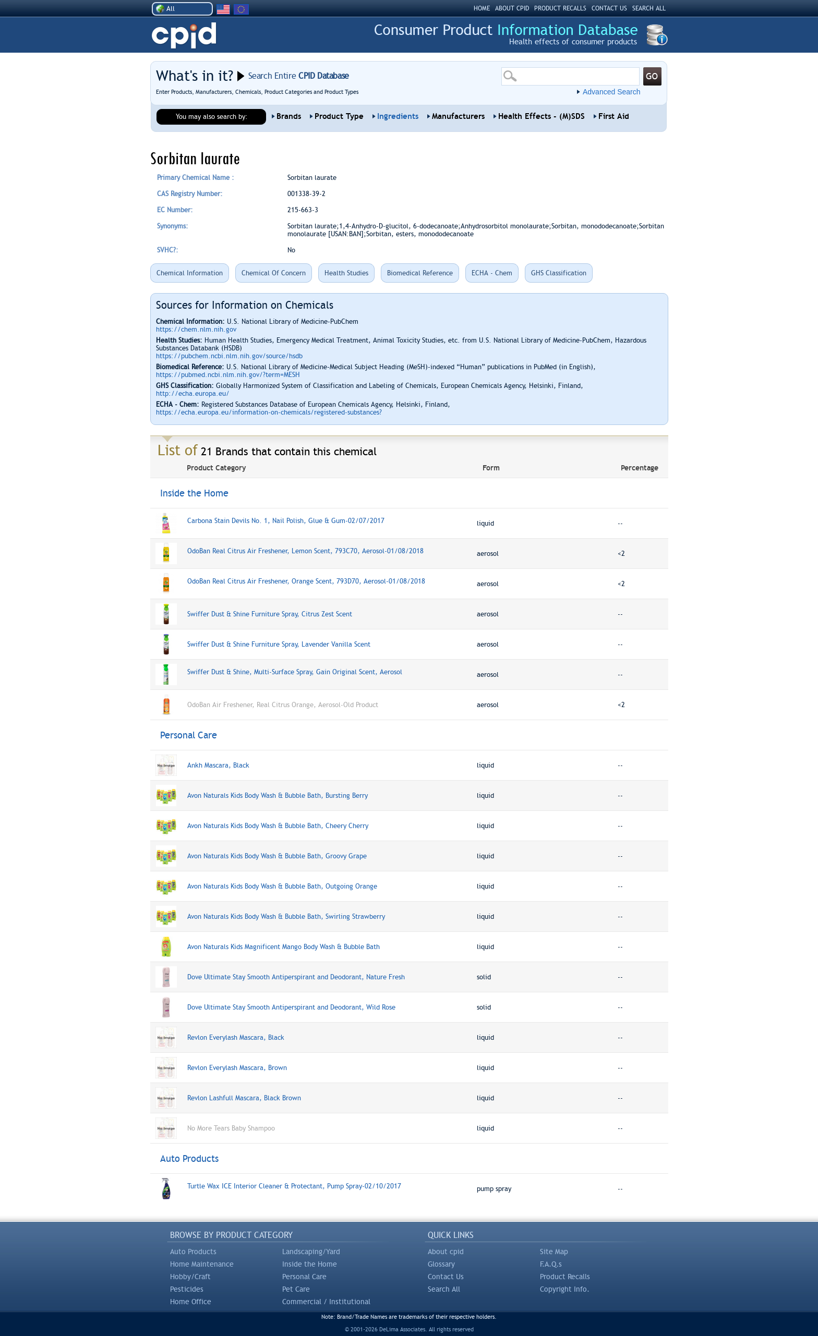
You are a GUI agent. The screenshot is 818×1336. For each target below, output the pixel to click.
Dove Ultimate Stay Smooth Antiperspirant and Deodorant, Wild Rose (291, 1007)
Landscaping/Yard (311, 1251)
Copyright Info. (565, 1289)
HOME (482, 8)
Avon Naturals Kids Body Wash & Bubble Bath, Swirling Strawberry (286, 916)
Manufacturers (458, 116)
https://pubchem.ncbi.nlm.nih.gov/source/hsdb (229, 356)
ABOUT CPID (512, 8)
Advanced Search (612, 92)
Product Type (339, 116)
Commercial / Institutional (326, 1301)
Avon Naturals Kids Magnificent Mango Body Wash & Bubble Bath (283, 947)
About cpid (446, 1251)
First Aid (613, 116)
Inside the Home (309, 1264)
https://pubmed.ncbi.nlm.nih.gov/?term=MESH (228, 375)
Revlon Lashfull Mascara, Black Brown (244, 1098)
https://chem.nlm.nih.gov (196, 329)
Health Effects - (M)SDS (541, 116)
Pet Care (296, 1289)
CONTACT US (609, 8)
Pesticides (186, 1289)
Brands (288, 116)
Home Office (190, 1301)
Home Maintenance (202, 1264)
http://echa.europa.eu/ (193, 393)
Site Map (554, 1251)
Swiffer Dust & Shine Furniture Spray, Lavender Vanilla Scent (278, 644)
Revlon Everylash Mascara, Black (235, 1037)
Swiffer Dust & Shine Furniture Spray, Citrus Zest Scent (269, 614)
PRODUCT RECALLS (560, 8)
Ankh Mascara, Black (218, 765)
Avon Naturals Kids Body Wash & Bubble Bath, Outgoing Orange (282, 886)
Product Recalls (565, 1276)
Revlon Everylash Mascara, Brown (237, 1068)
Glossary (441, 1264)
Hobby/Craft (190, 1276)
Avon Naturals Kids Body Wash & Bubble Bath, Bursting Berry (277, 795)
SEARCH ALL (649, 8)
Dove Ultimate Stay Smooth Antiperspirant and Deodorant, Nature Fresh (296, 977)
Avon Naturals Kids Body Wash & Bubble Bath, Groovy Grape (277, 856)
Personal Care (304, 1276)
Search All (444, 1289)
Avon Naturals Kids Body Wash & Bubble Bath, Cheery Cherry (277, 826)
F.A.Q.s (551, 1264)
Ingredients (397, 116)
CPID (184, 35)
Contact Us (446, 1276)
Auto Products (193, 1251)
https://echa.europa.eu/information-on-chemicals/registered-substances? (269, 412)
